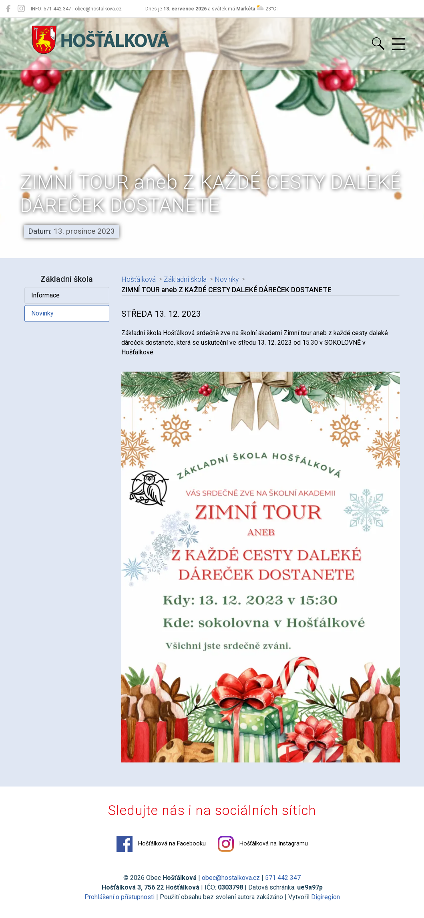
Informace (45, 295)
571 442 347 (283, 878)
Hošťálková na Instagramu (263, 844)
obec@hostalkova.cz (231, 878)
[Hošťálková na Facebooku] (8, 9)
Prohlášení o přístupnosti (119, 897)
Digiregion (325, 897)
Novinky (42, 313)
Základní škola (185, 279)
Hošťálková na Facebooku (161, 844)
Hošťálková (138, 279)
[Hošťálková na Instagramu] (21, 9)
